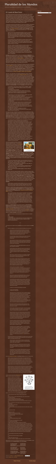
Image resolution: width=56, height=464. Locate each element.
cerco (23, 333)
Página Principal (17, 460)
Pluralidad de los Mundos (21, 4)
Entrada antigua (32, 460)
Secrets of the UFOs (15, 28)
